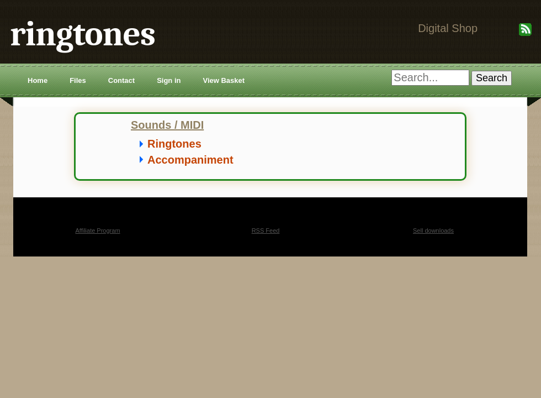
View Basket (224, 80)
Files (78, 80)
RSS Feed (266, 230)
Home (37, 80)
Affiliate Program (97, 230)
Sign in (169, 80)
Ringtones (174, 144)
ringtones (82, 34)
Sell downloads (433, 230)
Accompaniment (190, 160)
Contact (121, 80)
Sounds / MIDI (167, 125)
